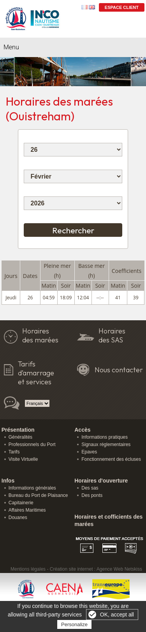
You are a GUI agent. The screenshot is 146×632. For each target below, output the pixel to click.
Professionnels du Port (32, 444)
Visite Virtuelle (23, 459)
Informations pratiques (104, 437)
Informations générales (32, 488)
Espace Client (122, 7)
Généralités (20, 437)
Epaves (89, 452)
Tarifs (14, 452)
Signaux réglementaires (105, 444)
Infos (8, 480)
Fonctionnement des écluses (111, 459)
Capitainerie (21, 502)
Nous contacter (119, 369)
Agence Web (110, 569)
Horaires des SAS (112, 335)
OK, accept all (117, 614)
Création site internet (71, 569)
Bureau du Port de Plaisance (38, 495)
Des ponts (91, 495)
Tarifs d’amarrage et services (36, 372)
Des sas (89, 488)
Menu (11, 47)
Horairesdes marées (40, 335)
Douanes (18, 517)
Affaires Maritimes (27, 510)
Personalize (74, 624)
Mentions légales (28, 569)
